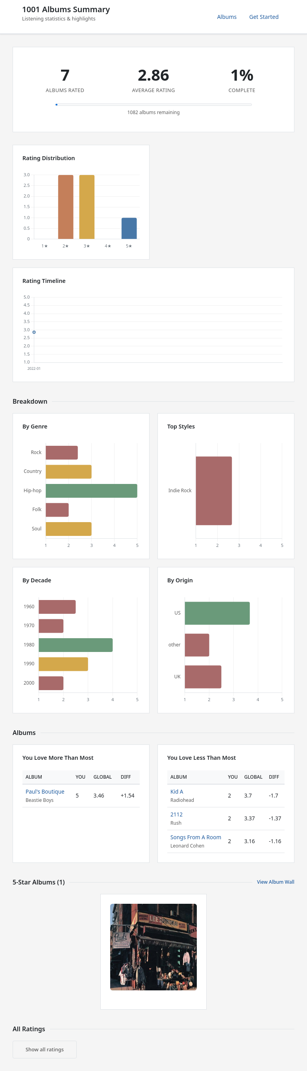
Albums (227, 16)
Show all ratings (45, 1049)
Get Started (264, 16)
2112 (176, 814)
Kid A (176, 791)
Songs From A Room (195, 837)
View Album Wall (275, 882)
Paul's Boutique (45, 791)
